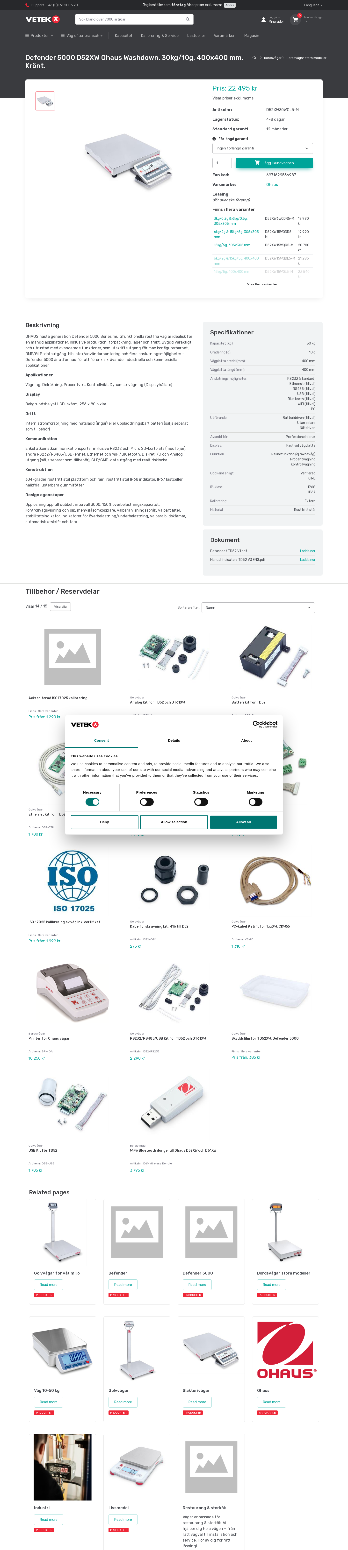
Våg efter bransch (80, 35)
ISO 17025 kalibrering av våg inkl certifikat (64, 922)
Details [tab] (174, 740)
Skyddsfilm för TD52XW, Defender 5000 (265, 1038)
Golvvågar (137, 697)
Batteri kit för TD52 (249, 702)
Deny (104, 822)
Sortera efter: (189, 608)
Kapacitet (123, 35)
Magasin (251, 35)
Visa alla (60, 606)
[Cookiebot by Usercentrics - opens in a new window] (256, 724)
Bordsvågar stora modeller (306, 58)
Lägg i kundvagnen (274, 163)
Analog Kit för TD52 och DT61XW (157, 702)
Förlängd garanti (230, 139)
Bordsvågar (273, 58)
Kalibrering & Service (160, 35)
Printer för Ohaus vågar (49, 1038)
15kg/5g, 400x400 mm (232, 272)
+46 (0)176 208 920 (62, 5)
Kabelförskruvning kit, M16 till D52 (159, 926)
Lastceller (196, 35)
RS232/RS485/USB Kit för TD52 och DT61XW (168, 1038)
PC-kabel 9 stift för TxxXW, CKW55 (261, 926)
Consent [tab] (101, 740)
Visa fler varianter (262, 284)
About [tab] (246, 740)
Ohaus (272, 184)
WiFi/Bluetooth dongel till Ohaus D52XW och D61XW (173, 1150)
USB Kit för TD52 (43, 1150)
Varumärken (225, 35)
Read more (49, 1284)
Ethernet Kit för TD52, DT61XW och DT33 (63, 814)
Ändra (229, 5)
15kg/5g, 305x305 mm (232, 245)
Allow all (243, 822)
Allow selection (174, 822)
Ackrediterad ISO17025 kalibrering (58, 698)
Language (311, 5)
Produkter (37, 35)
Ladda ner (307, 551)
